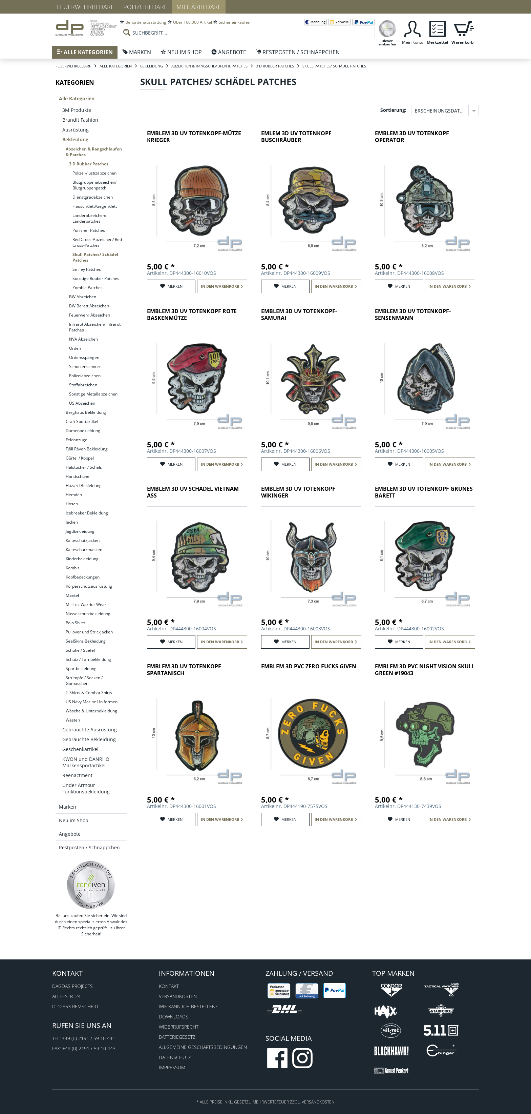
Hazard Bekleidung (84, 485)
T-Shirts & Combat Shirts (89, 692)
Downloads (173, 1016)
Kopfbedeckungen (83, 577)
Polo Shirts (76, 623)
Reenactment (77, 775)
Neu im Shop (73, 820)
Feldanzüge (76, 440)
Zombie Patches (87, 287)
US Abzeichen (82, 403)
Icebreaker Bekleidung (87, 513)
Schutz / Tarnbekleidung (88, 659)
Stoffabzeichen (83, 385)
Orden (75, 348)
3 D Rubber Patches (88, 164)
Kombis (73, 568)
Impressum (172, 1067)
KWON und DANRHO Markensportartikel (85, 762)
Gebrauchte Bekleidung (89, 739)
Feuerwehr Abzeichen (89, 315)
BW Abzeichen (82, 297)
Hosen (72, 504)
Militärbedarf (198, 7)
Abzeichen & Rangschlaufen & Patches (94, 152)
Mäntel (72, 595)
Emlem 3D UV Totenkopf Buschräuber (296, 137)
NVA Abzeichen (83, 339)
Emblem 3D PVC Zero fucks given (308, 666)
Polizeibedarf (145, 7)
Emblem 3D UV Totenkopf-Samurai (299, 315)
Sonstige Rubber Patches (95, 278)
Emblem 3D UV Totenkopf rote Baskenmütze (192, 315)
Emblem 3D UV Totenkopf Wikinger (298, 492)
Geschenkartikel (80, 749)
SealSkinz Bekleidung (86, 641)
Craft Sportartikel (82, 421)
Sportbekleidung (81, 668)
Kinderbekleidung (82, 559)
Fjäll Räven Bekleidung (87, 449)
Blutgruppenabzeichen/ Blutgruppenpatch (94, 185)
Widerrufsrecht (178, 1027)
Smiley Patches (86, 269)
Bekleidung (75, 139)
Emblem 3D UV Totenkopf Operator (412, 137)
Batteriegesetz (177, 1037)
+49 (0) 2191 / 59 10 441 (88, 1038)
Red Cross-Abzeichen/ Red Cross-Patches (97, 242)
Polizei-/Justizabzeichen (94, 173)
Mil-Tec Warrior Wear (86, 604)
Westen (73, 720)
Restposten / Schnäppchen (89, 847)
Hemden (74, 495)
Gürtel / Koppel (80, 458)
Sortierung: (393, 110)
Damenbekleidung (83, 430)
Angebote (70, 834)
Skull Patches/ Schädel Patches (95, 257)
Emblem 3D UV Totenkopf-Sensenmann (413, 315)
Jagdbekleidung (80, 531)
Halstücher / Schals (84, 467)
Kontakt (169, 986)
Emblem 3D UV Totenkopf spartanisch (184, 670)
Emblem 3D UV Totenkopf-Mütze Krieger (194, 137)
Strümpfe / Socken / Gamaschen (84, 680)
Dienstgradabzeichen (92, 197)
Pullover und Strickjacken (89, 632)
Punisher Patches (88, 230)
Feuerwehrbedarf (85, 7)
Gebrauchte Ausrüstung (89, 729)
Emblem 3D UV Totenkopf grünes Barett (424, 492)
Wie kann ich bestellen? (188, 1006)
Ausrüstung (75, 129)
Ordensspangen (84, 357)
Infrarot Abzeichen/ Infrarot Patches (95, 327)
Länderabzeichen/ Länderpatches (89, 218)
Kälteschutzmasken (84, 549)
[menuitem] (247, 27)
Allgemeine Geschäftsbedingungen (203, 1047)
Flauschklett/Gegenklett (94, 206)
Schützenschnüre (85, 366)
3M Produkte (76, 110)
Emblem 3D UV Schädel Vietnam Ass (193, 492)
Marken (67, 807)
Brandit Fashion (80, 120)
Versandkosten (178, 996)
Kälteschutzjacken (83, 540)
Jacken (72, 522)
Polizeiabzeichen (85, 376)
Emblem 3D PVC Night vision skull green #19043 (425, 670)
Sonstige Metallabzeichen (93, 394)
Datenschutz (175, 1057)
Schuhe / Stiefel (80, 650)
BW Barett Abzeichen (89, 306)
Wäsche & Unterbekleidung (91, 711)
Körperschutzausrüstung (89, 586)
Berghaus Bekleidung (86, 412)
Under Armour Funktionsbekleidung (86, 788)
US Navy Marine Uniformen (92, 702)
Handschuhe (77, 476)
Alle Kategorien (76, 98)
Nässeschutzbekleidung (88, 613)
